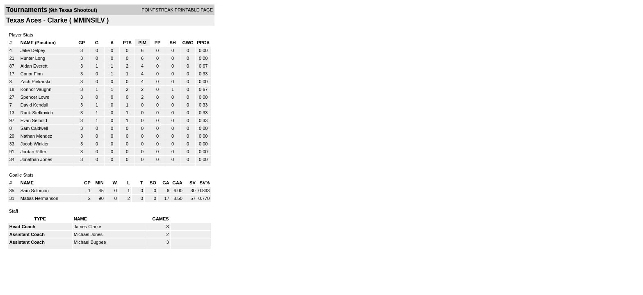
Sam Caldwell (34, 128)
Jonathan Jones (36, 159)
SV (192, 182)
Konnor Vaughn (36, 89)
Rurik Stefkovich (37, 112)
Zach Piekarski (35, 81)
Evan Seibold (34, 120)
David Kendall (34, 104)
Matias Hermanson (39, 198)
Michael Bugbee (90, 242)
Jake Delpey (33, 50)
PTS (127, 42)
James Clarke (87, 226)
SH (172, 42)
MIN (100, 182)
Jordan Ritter (33, 151)
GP (81, 42)
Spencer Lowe (35, 97)
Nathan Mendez (36, 136)
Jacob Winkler (35, 143)
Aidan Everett (34, 66)
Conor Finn (32, 73)
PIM (142, 42)
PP (158, 42)
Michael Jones (88, 234)
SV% (205, 182)
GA (165, 182)
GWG (188, 42)
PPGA (203, 42)
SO (153, 182)
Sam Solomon (35, 190)
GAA (177, 182)
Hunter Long (33, 58)
